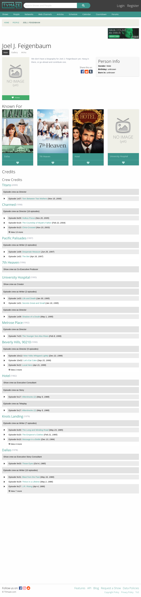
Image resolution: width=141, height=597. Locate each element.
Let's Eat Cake (30, 360)
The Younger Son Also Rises (35, 336)
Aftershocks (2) (29, 397)
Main (5, 52)
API (89, 588)
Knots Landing (12, 416)
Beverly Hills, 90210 (16, 342)
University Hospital (119, 156)
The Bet (25, 256)
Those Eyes (27, 463)
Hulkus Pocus (28, 218)
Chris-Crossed (29, 227)
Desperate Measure (31, 252)
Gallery (14, 52)
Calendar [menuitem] (86, 14)
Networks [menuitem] (29, 14)
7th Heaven (44, 156)
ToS (137, 592)
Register (133, 6)
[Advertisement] (53, 34)
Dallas (7, 156)
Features (79, 588)
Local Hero (27, 365)
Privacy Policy (127, 592)
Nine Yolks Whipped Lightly (35, 355)
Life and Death (29, 298)
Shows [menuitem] (5, 14)
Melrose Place (12, 323)
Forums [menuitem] (115, 14)
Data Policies (131, 588)
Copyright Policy (111, 592)
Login (121, 6)
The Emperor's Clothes (32, 434)
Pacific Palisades (14, 238)
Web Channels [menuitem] (45, 14)
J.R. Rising (27, 486)
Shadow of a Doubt (31, 316)
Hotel (77, 156)
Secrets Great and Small (33, 303)
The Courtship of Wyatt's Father (36, 223)
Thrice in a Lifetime (31, 481)
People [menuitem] (16, 14)
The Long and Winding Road (35, 430)
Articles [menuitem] (60, 14)
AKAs (23, 52)
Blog (96, 588)
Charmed (9, 204)
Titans (6, 185)
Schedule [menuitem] (73, 14)
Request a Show (111, 588)
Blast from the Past (31, 477)
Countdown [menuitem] (101, 14)
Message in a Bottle (31, 439)
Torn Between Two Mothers (34, 198)
